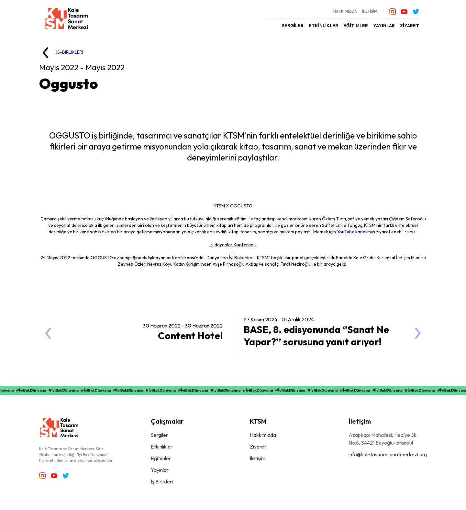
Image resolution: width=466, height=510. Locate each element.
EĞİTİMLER (355, 25)
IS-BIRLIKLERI (60, 52)
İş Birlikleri (162, 481)
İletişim (257, 458)
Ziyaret (258, 446)
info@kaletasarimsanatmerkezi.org (388, 454)
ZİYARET (409, 25)
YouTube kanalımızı (356, 232)
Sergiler (159, 435)
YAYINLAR (384, 25)
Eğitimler (161, 458)
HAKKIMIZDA (345, 11)
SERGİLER (293, 25)
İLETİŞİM (369, 11)
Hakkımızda (263, 435)
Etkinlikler (161, 446)
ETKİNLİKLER (323, 25)
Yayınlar (160, 470)
